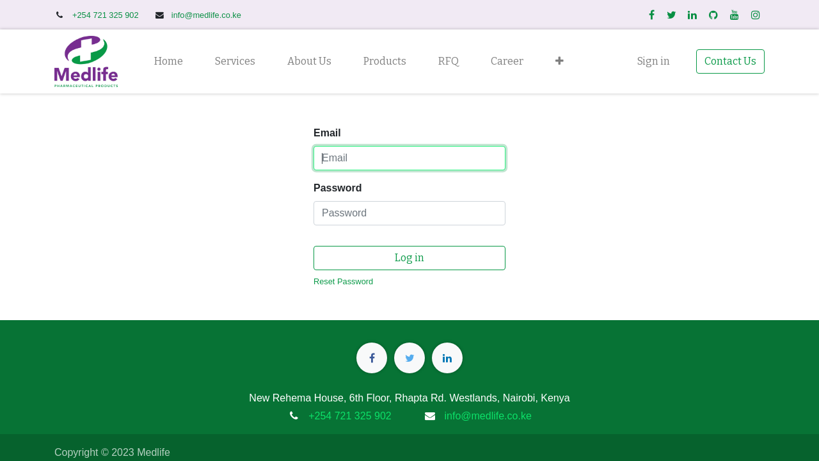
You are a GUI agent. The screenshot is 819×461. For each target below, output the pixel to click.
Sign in (653, 61)
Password (338, 187)
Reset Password (343, 281)
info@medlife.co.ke (206, 15)
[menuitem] (168, 61)
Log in (409, 258)
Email (327, 132)
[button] (559, 61)
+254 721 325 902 (106, 15)
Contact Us (730, 61)
